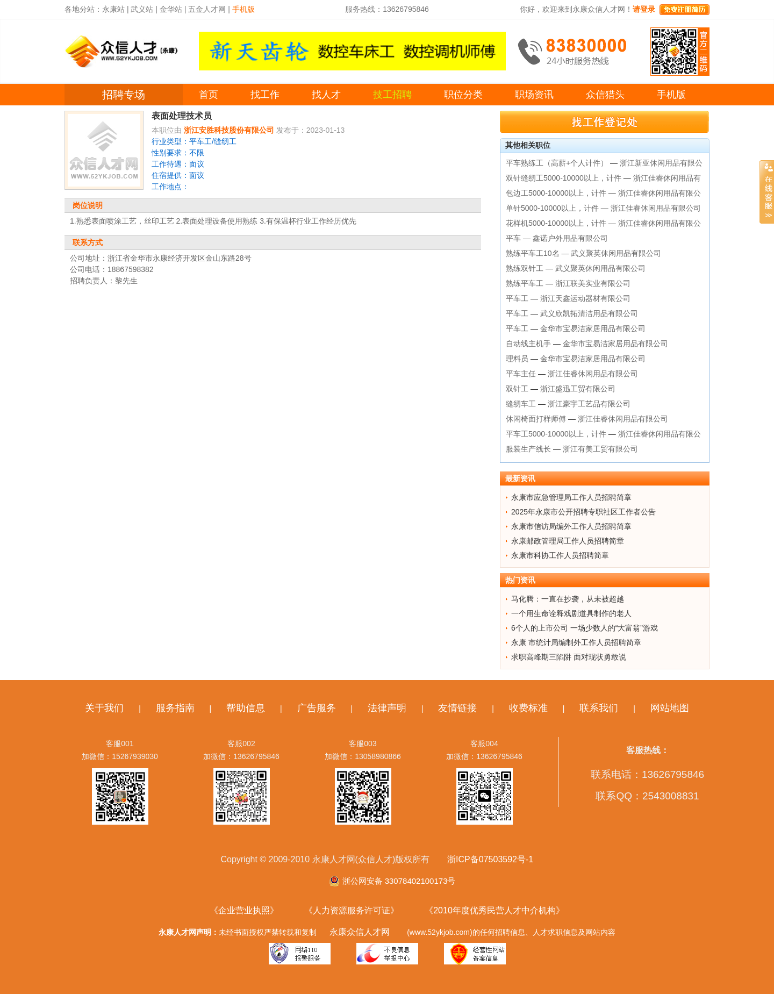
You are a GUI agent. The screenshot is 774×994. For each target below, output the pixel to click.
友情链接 (457, 708)
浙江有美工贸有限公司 (600, 449)
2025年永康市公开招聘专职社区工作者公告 (583, 511)
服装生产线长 (528, 449)
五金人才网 (207, 9)
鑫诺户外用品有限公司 (570, 238)
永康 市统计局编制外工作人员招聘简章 (576, 642)
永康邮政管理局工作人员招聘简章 (567, 541)
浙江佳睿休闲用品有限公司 (656, 208)
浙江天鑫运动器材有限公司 (585, 298)
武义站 (142, 9)
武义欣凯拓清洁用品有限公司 (589, 313)
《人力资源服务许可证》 (351, 910)
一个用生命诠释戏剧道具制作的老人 (571, 613)
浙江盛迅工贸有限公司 (577, 388)
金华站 (171, 9)
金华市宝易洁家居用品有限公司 (593, 328)
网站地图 (669, 708)
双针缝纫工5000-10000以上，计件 (563, 178)
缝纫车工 (521, 403)
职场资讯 (534, 94)
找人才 (326, 94)
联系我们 (598, 708)
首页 (208, 94)
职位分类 (463, 94)
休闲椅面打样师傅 (536, 418)
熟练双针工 (524, 268)
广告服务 (316, 708)
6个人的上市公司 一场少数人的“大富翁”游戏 (584, 628)
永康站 (113, 9)
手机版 (671, 94)
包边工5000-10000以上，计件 (556, 193)
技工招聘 (392, 94)
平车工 (517, 298)
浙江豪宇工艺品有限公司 (589, 403)
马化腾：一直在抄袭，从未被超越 (567, 599)
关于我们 (104, 708)
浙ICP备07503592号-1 (490, 859)
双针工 (517, 388)
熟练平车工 (524, 283)
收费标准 (528, 708)
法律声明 (387, 708)
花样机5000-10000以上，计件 (556, 223)
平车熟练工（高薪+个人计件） (557, 163)
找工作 (265, 94)
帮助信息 (245, 708)
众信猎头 (605, 94)
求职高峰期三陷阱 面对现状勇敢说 (568, 657)
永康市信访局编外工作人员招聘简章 (571, 526)
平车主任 (521, 373)
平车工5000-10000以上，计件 (556, 434)
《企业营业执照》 (244, 910)
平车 (513, 238)
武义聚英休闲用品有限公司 (616, 253)
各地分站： (83, 9)
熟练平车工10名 (533, 253)
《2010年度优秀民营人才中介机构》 (494, 910)
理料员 (517, 358)
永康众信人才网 (359, 931)
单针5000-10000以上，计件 (552, 208)
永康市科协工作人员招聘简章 (560, 555)
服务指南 (175, 708)
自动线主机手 (528, 343)
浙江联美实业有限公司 (592, 283)
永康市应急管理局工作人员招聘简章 (571, 497)
